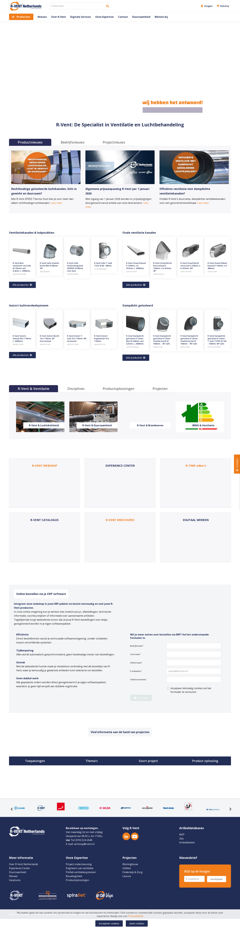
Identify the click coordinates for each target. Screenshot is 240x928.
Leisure (126, 876)
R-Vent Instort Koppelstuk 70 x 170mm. (101, 338)
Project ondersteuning (79, 864)
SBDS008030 (44, 271)
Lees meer (56, 203)
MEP (181, 834)
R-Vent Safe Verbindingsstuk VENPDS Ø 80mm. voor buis (75, 267)
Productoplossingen (77, 880)
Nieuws (42, 17)
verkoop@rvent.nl (84, 844)
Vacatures (15, 880)
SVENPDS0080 (72, 274)
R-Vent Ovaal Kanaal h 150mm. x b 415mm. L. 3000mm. (136, 266)
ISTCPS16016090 (214, 347)
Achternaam (136, 662)
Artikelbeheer (187, 842)
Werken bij (161, 17)
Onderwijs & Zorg (132, 872)
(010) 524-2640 (83, 840)
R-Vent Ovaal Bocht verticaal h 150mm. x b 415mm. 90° (190, 266)
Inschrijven (217, 879)
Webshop (222, 6)
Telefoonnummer (138, 679)
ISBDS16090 (185, 347)
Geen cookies (136, 923)
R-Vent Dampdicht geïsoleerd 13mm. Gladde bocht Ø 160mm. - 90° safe (189, 339)
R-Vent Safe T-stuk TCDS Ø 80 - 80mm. (103, 264)
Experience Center (19, 868)
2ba (181, 838)
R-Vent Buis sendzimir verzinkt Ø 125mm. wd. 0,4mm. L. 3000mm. (22, 267)
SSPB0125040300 (19, 274)
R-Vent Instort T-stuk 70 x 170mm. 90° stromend (76, 338)
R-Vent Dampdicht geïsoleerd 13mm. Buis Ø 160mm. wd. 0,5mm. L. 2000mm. (135, 339)
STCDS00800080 (100, 269)
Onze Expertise (104, 17)
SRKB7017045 (45, 344)
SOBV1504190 (185, 271)
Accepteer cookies (109, 923)
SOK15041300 (131, 271)
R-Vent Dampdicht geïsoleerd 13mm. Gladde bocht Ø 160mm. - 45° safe (162, 339)
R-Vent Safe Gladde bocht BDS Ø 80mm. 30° (49, 266)
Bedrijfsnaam (136, 645)
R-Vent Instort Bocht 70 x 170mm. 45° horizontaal (49, 338)
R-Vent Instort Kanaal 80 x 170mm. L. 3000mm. (22, 338)
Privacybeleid (135, 917)
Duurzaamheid (141, 17)
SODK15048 (212, 271)
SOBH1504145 (158, 274)
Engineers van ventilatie (79, 868)
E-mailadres (136, 671)
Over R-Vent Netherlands (23, 864)
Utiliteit (126, 868)
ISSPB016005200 (132, 347)
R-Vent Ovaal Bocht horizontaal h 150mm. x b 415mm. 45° (162, 267)
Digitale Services (80, 17)
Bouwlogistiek (74, 876)
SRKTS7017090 (72, 344)
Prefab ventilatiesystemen (81, 872)
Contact (123, 17)
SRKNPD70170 (99, 344)
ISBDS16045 (157, 347)
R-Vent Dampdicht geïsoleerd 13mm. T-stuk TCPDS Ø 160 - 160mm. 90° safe (217, 339)
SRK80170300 (18, 344)
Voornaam (135, 654)
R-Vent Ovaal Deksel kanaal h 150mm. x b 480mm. (217, 266)
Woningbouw (130, 864)
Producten (23, 17)
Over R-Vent (58, 17)
